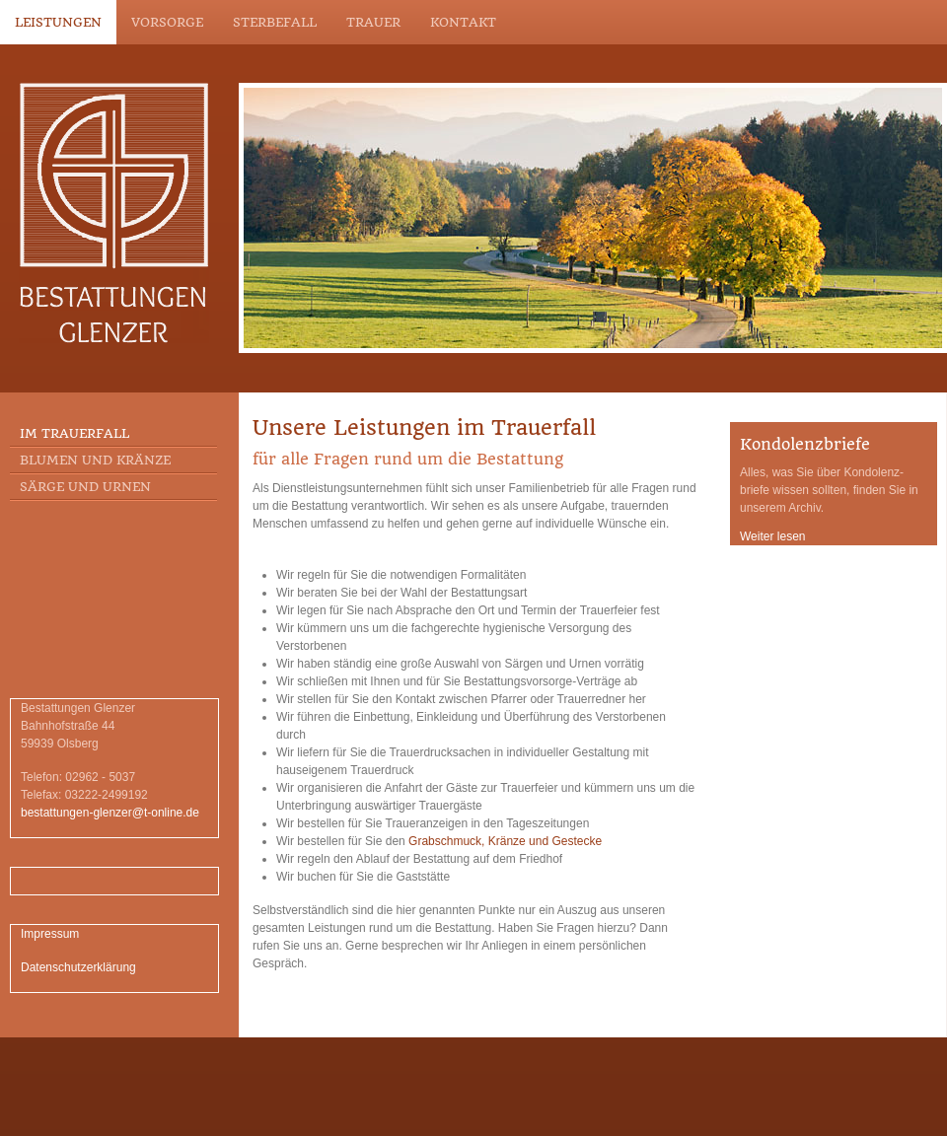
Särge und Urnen (85, 486)
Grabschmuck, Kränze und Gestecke (505, 841)
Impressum (50, 934)
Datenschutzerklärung (78, 967)
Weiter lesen (772, 536)
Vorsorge (167, 22)
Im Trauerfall (74, 433)
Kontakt (463, 22)
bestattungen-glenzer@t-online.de (110, 812)
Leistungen (58, 22)
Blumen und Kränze (95, 460)
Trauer (373, 22)
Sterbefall (275, 22)
